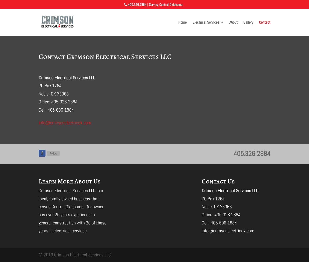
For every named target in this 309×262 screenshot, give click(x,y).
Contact (264, 23)
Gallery (248, 23)
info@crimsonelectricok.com (65, 123)
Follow (53, 153)
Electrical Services (205, 23)
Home (182, 23)
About (233, 23)
